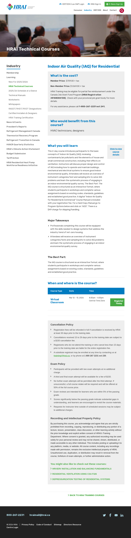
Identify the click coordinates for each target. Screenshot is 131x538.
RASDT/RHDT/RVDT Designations (25, 109)
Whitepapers (14, 104)
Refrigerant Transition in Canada (23, 140)
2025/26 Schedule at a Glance (23, 91)
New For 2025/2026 (18, 82)
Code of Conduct (44, 525)
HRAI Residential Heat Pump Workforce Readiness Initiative (22, 164)
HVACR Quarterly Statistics (20, 144)
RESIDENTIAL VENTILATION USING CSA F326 (74, 474)
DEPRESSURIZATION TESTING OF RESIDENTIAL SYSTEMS (81, 479)
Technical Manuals (17, 95)
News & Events (14, 122)
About (105, 10)
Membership (13, 73)
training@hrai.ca (62, 356)
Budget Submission (16, 153)
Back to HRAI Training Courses (87, 495)
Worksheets (14, 99)
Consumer (78, 10)
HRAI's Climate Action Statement (23, 149)
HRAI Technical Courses (21, 86)
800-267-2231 (15, 515)
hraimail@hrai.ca (40, 515)
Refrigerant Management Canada (23, 131)
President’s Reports (17, 126)
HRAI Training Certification (21, 117)
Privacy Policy (28, 525)
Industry (88, 10)
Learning (11, 77)
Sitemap (57, 525)
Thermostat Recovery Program (22, 135)
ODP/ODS (97, 10)
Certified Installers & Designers (23, 113)
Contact (113, 10)
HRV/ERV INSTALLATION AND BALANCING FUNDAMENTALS (81, 469)
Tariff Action (13, 158)
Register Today (118, 302)
